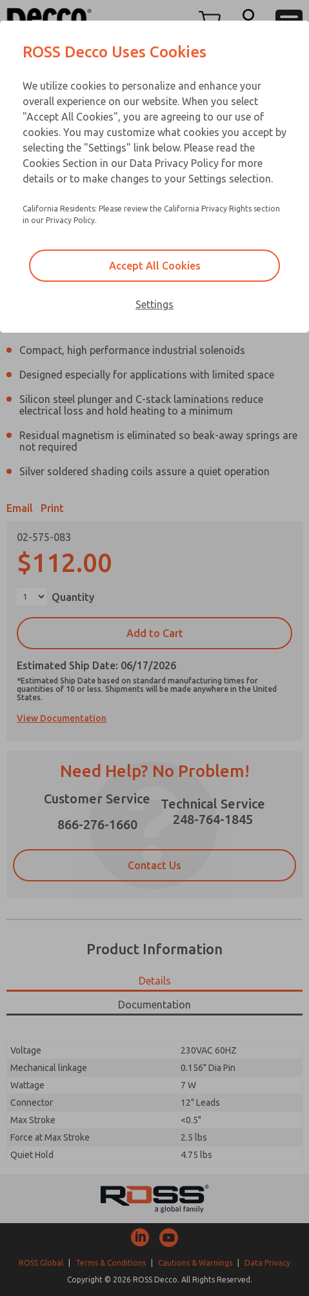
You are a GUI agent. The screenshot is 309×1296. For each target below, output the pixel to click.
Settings (154, 304)
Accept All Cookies (155, 265)
